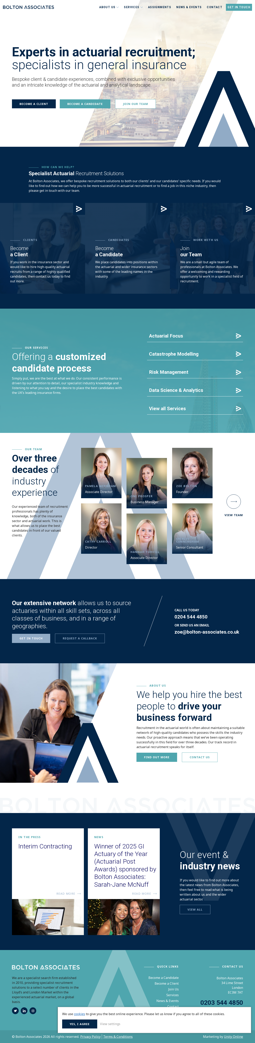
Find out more (157, 757)
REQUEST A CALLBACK (80, 638)
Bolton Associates (28, 12)
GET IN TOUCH (31, 638)
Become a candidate (85, 104)
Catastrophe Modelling (174, 354)
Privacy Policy (90, 1036)
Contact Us (200, 757)
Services (172, 995)
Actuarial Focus (166, 336)
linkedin (24, 1010)
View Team (234, 505)
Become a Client (167, 983)
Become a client (34, 104)
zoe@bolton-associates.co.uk (207, 631)
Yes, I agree (188, 1023)
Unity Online (233, 1036)
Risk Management (168, 372)
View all (195, 909)
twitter (15, 1010)
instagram (32, 1010)
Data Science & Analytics (176, 390)
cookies (187, 1003)
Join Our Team (135, 104)
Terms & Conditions (118, 1036)
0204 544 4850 (191, 616)
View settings (218, 1023)
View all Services (167, 408)
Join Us (173, 989)
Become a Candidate (163, 977)
